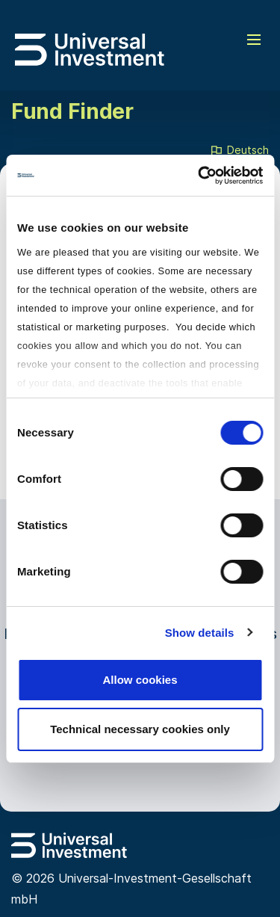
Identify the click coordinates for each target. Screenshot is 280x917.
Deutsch (239, 150)
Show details (199, 632)
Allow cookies (139, 679)
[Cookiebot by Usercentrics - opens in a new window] (199, 175)
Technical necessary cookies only (140, 729)
